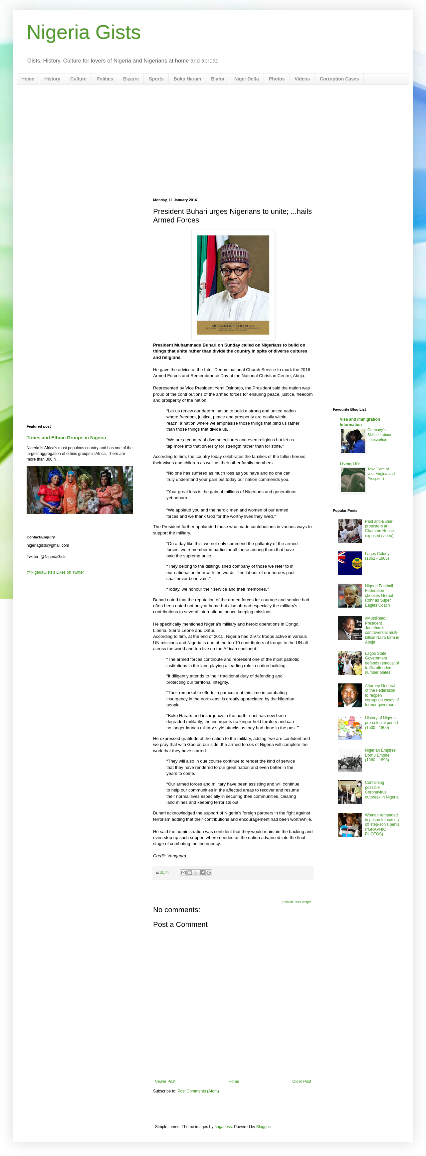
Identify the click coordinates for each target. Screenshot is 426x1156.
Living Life (350, 464)
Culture (78, 78)
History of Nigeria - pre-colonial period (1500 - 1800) (381, 723)
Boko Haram (187, 78)
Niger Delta (246, 78)
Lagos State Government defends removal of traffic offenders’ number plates (382, 663)
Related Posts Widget (296, 902)
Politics (105, 78)
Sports (156, 78)
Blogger (263, 1126)
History (52, 78)
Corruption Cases (339, 78)
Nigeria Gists (84, 32)
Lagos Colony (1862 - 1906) (377, 556)
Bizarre (131, 78)
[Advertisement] (213, 141)
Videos (302, 78)
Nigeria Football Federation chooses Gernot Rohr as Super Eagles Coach (379, 596)
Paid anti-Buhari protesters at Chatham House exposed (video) (379, 528)
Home (27, 78)
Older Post (301, 1081)
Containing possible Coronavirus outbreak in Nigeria (382, 789)
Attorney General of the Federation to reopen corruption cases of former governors (382, 695)
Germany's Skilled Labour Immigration (379, 435)
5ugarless (223, 1126)
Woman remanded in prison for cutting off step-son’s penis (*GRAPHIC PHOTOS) (382, 825)
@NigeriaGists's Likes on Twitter (55, 572)
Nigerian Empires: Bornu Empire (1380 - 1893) (381, 755)
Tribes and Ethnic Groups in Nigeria (66, 437)
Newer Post (165, 1081)
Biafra (217, 78)
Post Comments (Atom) (198, 1091)
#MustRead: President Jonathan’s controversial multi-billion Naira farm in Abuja (382, 630)
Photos (277, 78)
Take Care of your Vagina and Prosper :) (381, 474)
